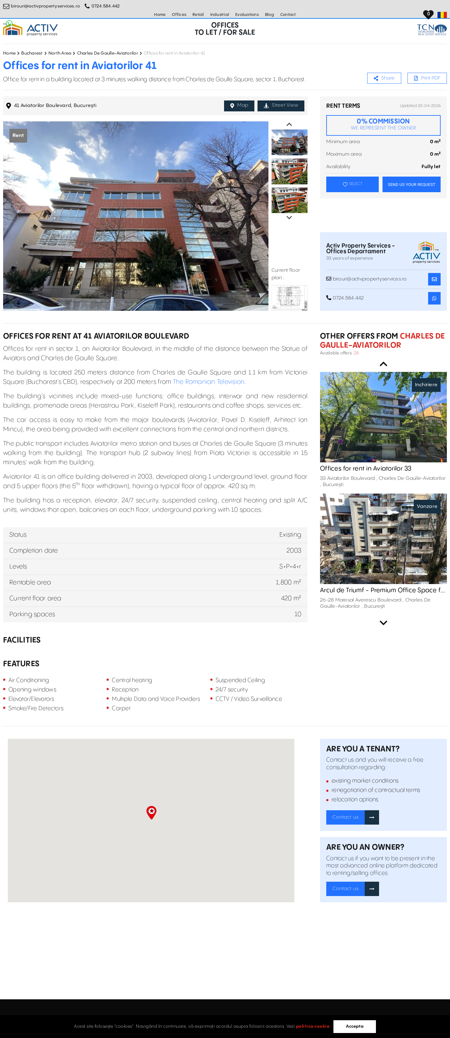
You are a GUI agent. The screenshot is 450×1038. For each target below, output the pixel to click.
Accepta (354, 1026)
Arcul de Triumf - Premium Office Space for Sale (383, 590)
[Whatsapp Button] (9, 23)
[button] (151, 813)
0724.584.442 (106, 6)
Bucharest (31, 53)
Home (160, 14)
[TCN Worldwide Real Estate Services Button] (432, 29)
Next (289, 218)
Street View (281, 105)
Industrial (219, 14)
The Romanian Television (209, 382)
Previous (289, 124)
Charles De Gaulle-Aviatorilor (107, 53)
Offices (179, 14)
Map (239, 105)
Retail (198, 14)
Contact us (345, 817)
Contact (288, 14)
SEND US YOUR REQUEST (411, 184)
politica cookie (313, 1026)
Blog (269, 14)
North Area (60, 53)
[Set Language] (442, 15)
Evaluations (247, 14)
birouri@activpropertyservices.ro (45, 6)
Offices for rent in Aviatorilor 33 (366, 468)
